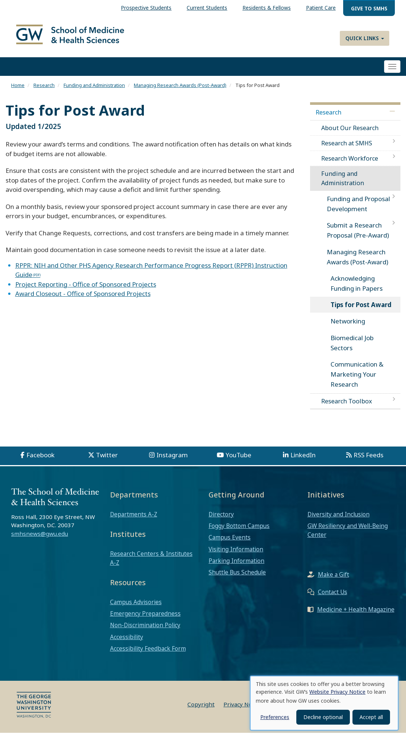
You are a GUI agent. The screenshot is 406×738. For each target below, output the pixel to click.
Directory (221, 519)
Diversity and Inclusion (338, 519)
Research (44, 90)
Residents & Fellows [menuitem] (266, 7)
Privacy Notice (242, 709)
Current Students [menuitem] (207, 7)
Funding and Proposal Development (358, 209)
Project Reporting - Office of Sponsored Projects (85, 289)
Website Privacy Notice (337, 691)
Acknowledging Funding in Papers (357, 288)
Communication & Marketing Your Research (357, 379)
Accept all (371, 717)
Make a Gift (333, 579)
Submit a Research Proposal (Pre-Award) (358, 235)
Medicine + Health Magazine (355, 614)
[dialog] (324, 703)
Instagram (172, 460)
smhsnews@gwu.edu (39, 538)
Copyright (201, 709)
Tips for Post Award (361, 310)
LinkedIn (303, 460)
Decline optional (323, 717)
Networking (348, 326)
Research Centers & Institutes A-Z (151, 563)
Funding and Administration (94, 90)
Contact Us (332, 596)
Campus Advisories (136, 607)
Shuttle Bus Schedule (237, 577)
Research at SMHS (346, 148)
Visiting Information (236, 554)
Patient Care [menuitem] (321, 7)
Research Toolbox (346, 406)
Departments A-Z (133, 519)
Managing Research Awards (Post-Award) (180, 90)
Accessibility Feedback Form (148, 653)
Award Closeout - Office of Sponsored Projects (83, 298)
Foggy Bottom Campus (239, 531)
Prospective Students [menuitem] (146, 7)
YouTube (238, 460)
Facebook (40, 460)
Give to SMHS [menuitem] (369, 8)
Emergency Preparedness (145, 618)
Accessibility (126, 641)
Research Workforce (349, 163)
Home (18, 90)
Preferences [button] (274, 717)
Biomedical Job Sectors (352, 347)
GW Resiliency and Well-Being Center (347, 535)
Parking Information (236, 566)
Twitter (107, 460)
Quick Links (364, 38)
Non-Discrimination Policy (145, 630)
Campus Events (230, 542)
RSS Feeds (368, 460)
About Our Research (349, 133)
